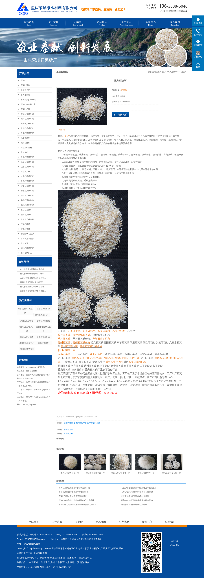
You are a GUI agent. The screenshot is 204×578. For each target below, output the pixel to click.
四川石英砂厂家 (27, 119)
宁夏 (77, 562)
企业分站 (164, 11)
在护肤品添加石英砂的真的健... (33, 269)
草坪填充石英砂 (27, 239)
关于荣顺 (53, 23)
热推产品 (21, 562)
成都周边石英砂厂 (26, 343)
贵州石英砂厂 (26, 215)
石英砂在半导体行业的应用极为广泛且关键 (76, 500)
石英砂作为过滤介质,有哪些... (32, 282)
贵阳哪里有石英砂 (26, 349)
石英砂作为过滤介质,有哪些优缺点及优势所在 (77, 504)
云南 (57, 562)
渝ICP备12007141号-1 (28, 558)
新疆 (72, 562)
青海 (82, 562)
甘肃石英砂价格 (43, 321)
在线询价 (120, 114)
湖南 (87, 562)
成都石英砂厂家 (27, 167)
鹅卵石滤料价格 (27, 200)
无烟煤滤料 (25, 138)
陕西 (62, 562)
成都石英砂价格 (26, 321)
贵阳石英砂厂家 (27, 157)
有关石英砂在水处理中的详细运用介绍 (74, 488)
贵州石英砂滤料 (27, 219)
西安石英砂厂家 (27, 123)
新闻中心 (151, 23)
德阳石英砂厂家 (41, 315)
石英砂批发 (25, 95)
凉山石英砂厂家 (43, 309)
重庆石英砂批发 (93, 423)
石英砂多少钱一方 (28, 104)
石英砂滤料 (25, 85)
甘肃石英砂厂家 (27, 176)
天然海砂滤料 (26, 147)
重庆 (47, 562)
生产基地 (126, 23)
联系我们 (175, 23)
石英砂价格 (25, 90)
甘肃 (67, 562)
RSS (180, 11)
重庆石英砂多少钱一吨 (120, 473)
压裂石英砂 (25, 224)
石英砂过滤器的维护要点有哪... (33, 287)
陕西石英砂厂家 (27, 195)
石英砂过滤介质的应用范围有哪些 (73, 496)
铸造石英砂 (25, 229)
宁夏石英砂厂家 (27, 186)
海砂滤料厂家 (26, 253)
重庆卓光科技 (85, 558)
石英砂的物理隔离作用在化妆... (33, 274)
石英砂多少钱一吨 (28, 100)
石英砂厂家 (25, 109)
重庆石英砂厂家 (27, 114)
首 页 (164, 72)
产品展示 (102, 23)
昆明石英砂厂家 (27, 162)
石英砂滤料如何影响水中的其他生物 (73, 492)
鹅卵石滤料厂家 (27, 205)
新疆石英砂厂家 (27, 191)
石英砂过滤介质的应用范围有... (33, 278)
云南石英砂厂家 (27, 133)
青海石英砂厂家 (27, 181)
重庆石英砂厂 (96, 548)
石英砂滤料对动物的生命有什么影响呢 (137, 492)
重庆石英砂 (68, 423)
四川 (42, 562)
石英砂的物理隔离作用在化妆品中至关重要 (138, 488)
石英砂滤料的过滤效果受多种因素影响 (137, 500)
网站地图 (173, 11)
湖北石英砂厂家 (27, 248)
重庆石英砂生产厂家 (146, 473)
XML (185, 11)
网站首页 (29, 23)
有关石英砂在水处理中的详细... (33, 291)
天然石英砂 (25, 171)
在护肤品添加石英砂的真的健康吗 (135, 496)
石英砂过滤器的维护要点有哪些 (134, 504)
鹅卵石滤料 (25, 143)
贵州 (52, 562)
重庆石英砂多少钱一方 (70, 473)
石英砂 (78, 23)
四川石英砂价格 (26, 337)
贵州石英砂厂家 (27, 128)
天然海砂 (24, 152)
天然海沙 (24, 243)
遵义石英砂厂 (26, 210)
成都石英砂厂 (43, 343)
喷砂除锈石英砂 (27, 234)
